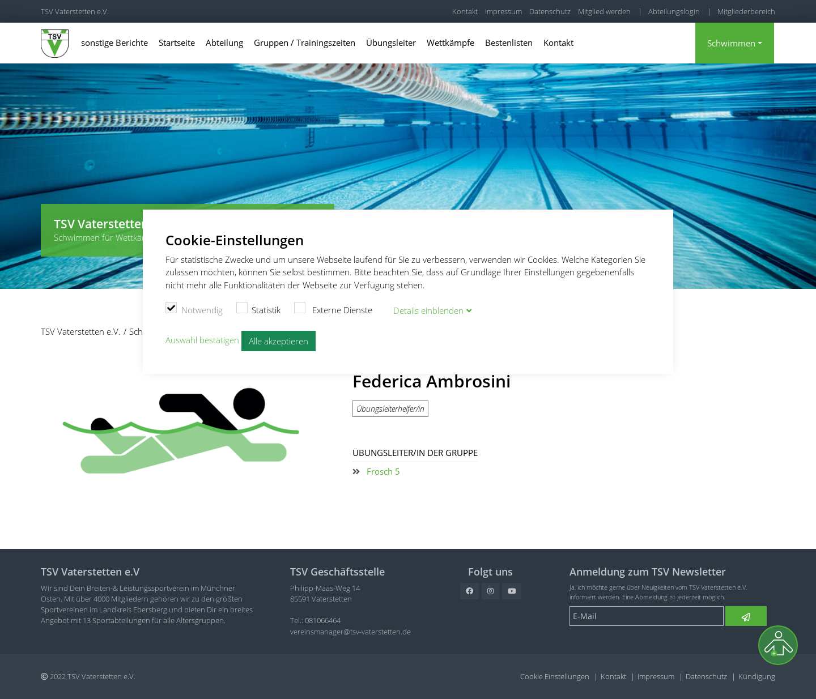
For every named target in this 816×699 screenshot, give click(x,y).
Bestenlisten (509, 42)
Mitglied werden (604, 11)
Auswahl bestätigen (202, 340)
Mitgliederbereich (746, 11)
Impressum (503, 11)
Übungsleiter (391, 42)
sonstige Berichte (114, 42)
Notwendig (194, 309)
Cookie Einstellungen (554, 676)
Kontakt (465, 11)
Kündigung (756, 676)
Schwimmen (731, 43)
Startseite (177, 42)
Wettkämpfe (450, 42)
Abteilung (224, 42)
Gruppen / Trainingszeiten (304, 42)
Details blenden (428, 310)
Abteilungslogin (674, 11)
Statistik (258, 309)
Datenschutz (550, 11)
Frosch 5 (383, 471)
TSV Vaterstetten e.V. (75, 11)
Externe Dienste (333, 309)
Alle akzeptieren (278, 341)
